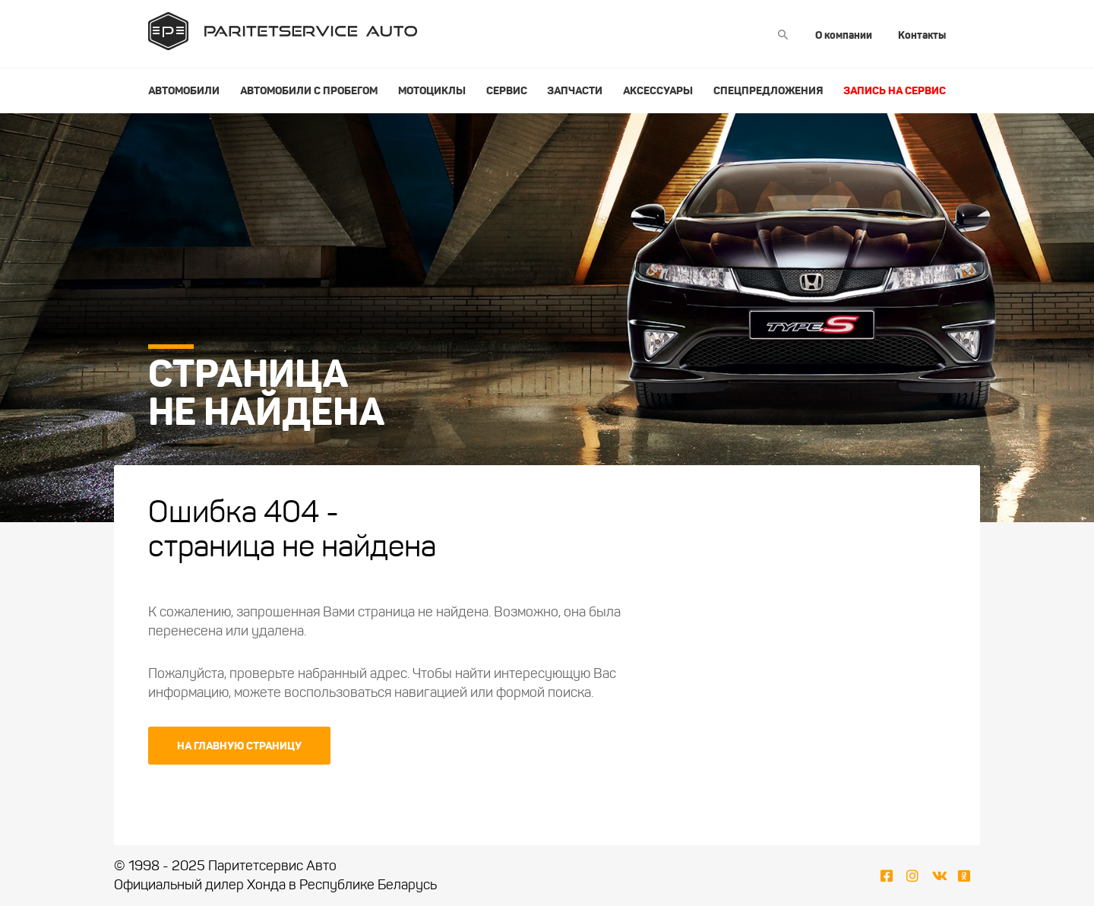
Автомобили (184, 90)
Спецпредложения (768, 90)
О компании (843, 35)
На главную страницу (239, 745)
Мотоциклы (432, 90)
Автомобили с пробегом (309, 90)
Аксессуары (658, 90)
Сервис (506, 90)
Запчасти (574, 90)
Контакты (922, 35)
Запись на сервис (894, 90)
